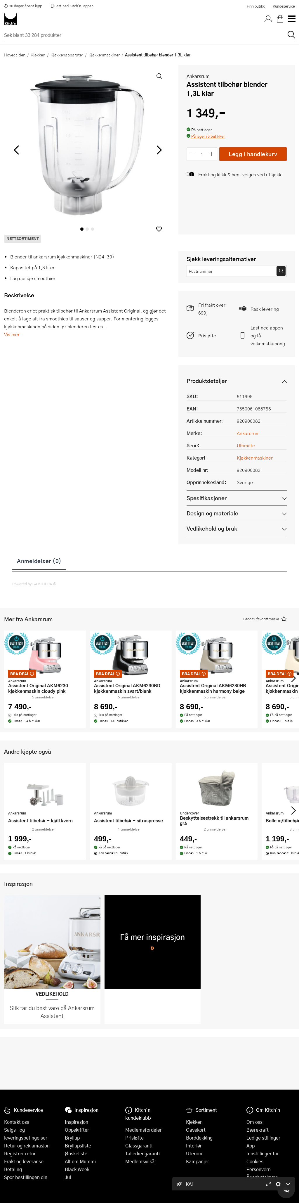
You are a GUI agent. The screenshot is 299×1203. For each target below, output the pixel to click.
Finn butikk (256, 6)
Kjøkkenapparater (67, 55)
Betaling (13, 1169)
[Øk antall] (211, 154)
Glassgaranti (138, 1145)
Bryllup (72, 1137)
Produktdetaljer (207, 381)
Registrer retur (20, 1153)
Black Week (77, 1169)
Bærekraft (257, 1129)
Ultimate (246, 445)
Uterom (194, 1153)
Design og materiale (212, 513)
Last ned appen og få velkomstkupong (268, 335)
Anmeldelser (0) (39, 561)
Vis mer (12, 334)
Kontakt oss (16, 1122)
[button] (159, 229)
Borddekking (199, 1137)
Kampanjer (197, 1161)
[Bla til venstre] (16, 150)
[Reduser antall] (192, 154)
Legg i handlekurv (253, 154)
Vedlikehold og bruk (212, 528)
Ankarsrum (198, 76)
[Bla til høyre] (158, 150)
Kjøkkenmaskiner (104, 55)
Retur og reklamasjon (27, 1145)
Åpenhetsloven (262, 1177)
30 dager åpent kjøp (23, 5)
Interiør (194, 1145)
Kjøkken (38, 55)
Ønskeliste (76, 1153)
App (250, 1145)
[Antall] (202, 154)
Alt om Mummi (80, 1161)
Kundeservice (284, 6)
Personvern (258, 1169)
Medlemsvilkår (140, 1161)
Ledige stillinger (263, 1137)
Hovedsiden (14, 55)
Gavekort (196, 1129)
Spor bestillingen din (25, 1177)
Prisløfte (207, 335)
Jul (68, 1177)
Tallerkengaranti (142, 1153)
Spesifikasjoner (207, 498)
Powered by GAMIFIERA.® (34, 583)
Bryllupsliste (78, 1145)
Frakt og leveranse (24, 1161)
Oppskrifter (77, 1129)
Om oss (254, 1122)
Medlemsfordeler (143, 1129)
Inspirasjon (76, 1122)
